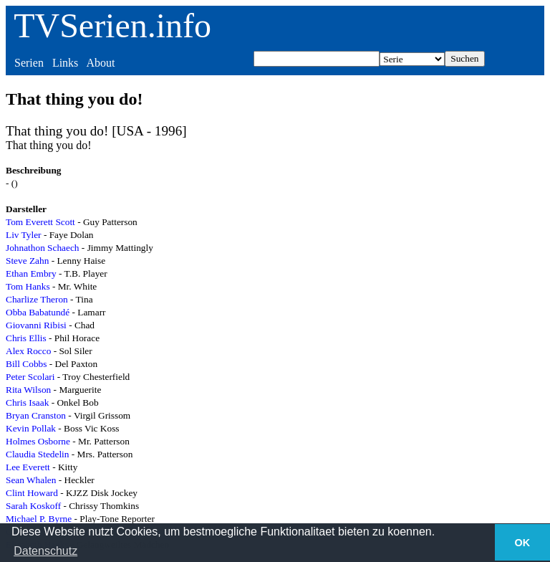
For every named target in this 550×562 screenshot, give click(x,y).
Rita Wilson (28, 389)
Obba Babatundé (37, 312)
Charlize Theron (37, 299)
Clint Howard (32, 492)
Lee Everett (28, 467)
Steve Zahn (27, 260)
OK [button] (523, 542)
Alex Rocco (28, 351)
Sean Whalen (31, 480)
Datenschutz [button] (45, 551)
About (100, 63)
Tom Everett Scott (40, 221)
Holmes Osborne (38, 441)
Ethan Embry (31, 273)
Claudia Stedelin (37, 454)
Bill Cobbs (26, 363)
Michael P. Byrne (39, 518)
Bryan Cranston (36, 415)
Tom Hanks (28, 286)
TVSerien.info (112, 25)
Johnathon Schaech (42, 247)
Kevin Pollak (31, 428)
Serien (29, 63)
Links (65, 63)
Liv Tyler (24, 234)
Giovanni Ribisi (36, 325)
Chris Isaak (27, 402)
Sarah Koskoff (33, 505)
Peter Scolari (30, 376)
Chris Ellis (26, 338)
